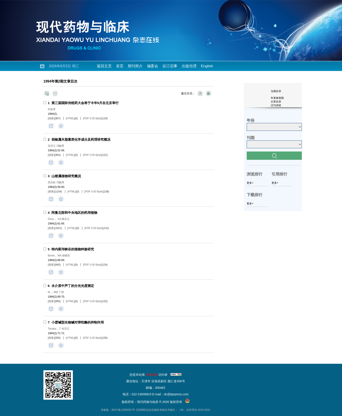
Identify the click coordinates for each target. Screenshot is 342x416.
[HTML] (70, 118)
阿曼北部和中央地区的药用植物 (74, 212)
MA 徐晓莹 (64, 255)
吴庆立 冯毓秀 (56, 145)
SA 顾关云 (64, 219)
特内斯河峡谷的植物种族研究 (72, 249)
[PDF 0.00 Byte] (92, 118)
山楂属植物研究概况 (66, 176)
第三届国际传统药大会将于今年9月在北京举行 (85, 103)
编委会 (152, 66)
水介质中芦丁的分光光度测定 (72, 286)
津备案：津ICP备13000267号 (118, 409)
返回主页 (104, 66)
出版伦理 (189, 66)
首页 (119, 66)
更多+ (250, 182)
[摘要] (51, 118)
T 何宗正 (64, 328)
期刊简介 (135, 66)
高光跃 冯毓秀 (56, 182)
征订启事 (169, 66)
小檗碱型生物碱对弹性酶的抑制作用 (77, 322)
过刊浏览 (276, 105)
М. (49, 292)
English (207, 66)
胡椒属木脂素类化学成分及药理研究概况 (80, 139)
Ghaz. (51, 219)
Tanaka (52, 328)
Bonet (51, 255)
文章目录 (276, 101)
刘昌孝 (52, 109)
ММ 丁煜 (59, 292)
